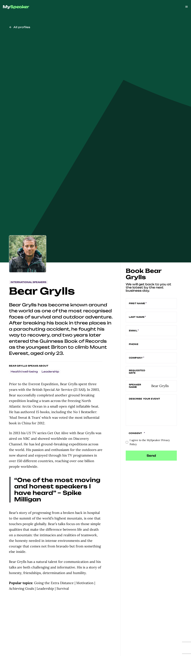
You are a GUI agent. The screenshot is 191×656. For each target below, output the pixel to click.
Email (133, 330)
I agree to (150, 442)
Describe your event (144, 398)
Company (136, 358)
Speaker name (135, 385)
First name (137, 303)
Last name (137, 317)
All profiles (19, 27)
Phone (133, 344)
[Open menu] (186, 7)
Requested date (137, 371)
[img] (16, 7)
